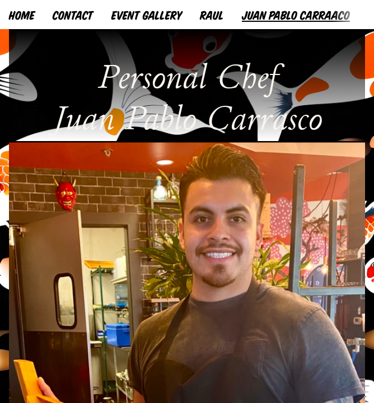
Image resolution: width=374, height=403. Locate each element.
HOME (22, 14)
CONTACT (73, 14)
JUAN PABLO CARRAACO (296, 14)
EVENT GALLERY (146, 14)
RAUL (212, 14)
